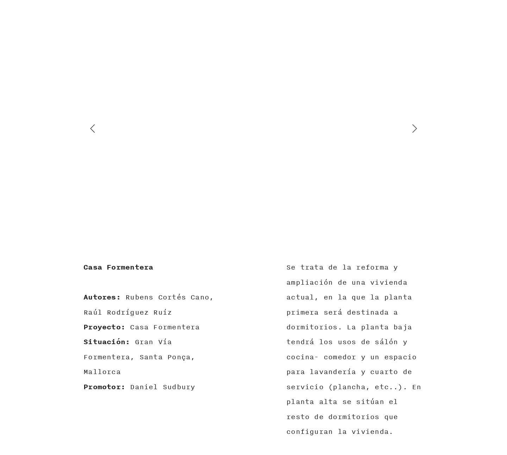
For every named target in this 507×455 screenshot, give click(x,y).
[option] (253, 128)
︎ (480, 26)
